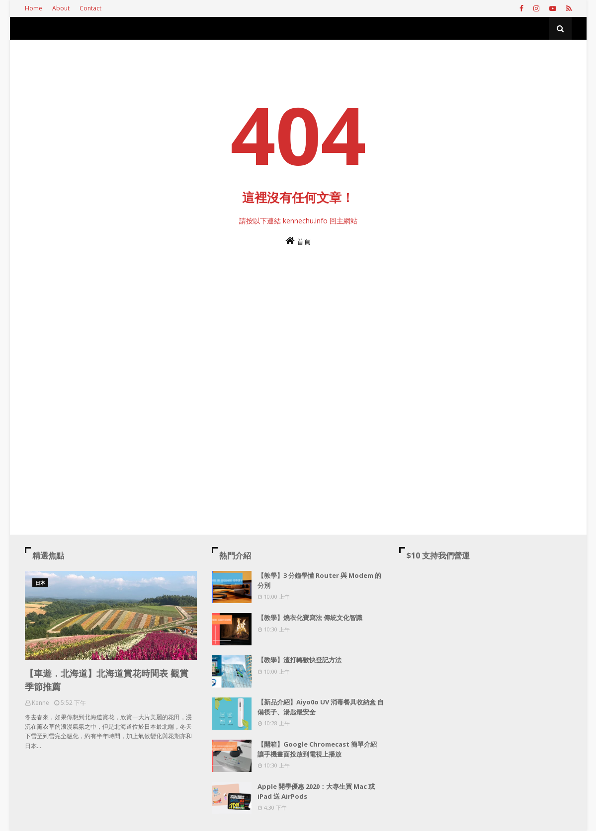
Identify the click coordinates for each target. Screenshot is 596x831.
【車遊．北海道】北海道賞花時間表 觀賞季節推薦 (106, 679)
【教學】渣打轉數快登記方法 (299, 659)
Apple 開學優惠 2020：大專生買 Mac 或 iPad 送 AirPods (316, 791)
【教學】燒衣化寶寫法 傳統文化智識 (309, 617)
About (61, 8)
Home (33, 8)
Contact (90, 8)
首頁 (298, 241)
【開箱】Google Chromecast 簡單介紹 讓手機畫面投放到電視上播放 (317, 749)
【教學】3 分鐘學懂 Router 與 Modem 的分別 (319, 580)
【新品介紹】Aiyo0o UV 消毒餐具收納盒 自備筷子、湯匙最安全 (320, 706)
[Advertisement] (298, 365)
